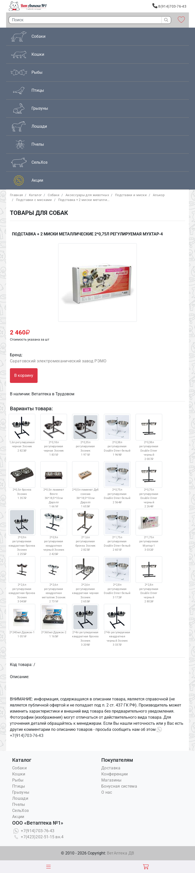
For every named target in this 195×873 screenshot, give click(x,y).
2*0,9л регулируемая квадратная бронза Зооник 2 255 (22, 532)
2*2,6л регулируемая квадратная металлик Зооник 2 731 (53, 579)
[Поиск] (84, 20)
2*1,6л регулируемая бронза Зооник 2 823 (85, 530)
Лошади (20, 798)
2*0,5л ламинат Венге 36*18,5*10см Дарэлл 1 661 (53, 484)
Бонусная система (119, 786)
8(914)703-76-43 (169, 5)
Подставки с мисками (34, 200)
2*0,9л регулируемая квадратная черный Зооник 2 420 (53, 532)
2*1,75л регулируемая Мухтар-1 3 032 (149, 530)
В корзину (23, 375)
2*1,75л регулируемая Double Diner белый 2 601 (117, 530)
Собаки (53, 195)
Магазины (111, 780)
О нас (106, 792)
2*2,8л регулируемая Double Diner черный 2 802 (149, 579)
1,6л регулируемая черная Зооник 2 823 (22, 433)
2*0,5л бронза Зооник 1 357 (22, 480)
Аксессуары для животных (87, 195)
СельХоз (20, 810)
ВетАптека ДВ (120, 853)
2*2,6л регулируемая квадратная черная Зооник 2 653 (85, 579)
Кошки (18, 774)
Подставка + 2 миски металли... (84, 200)
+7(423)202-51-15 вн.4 (38, 836)
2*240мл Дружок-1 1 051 (22, 621)
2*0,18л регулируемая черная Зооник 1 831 (53, 435)
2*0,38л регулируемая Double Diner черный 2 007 (149, 437)
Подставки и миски (131, 195)
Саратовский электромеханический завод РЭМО (58, 361)
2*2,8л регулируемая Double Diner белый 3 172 (117, 577)
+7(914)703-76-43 (33, 830)
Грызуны (20, 792)
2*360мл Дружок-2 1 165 (53, 621)
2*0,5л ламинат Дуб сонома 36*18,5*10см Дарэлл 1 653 (85, 484)
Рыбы (17, 780)
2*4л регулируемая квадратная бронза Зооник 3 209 (85, 625)
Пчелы (18, 804)
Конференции (114, 774)
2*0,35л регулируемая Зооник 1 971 (85, 435)
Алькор (159, 195)
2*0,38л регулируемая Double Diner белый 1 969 (117, 435)
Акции (18, 816)
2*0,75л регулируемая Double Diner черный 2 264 (149, 484)
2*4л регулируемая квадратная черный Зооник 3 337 (117, 625)
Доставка (110, 768)
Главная (16, 195)
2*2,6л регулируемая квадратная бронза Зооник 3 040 (22, 579)
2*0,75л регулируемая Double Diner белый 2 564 (117, 482)
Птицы (18, 786)
